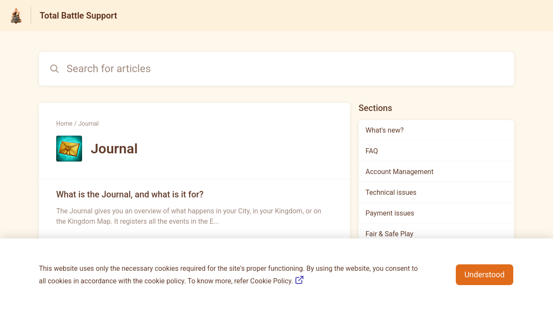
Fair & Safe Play (389, 234)
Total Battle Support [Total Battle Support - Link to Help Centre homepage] (78, 15)
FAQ (371, 151)
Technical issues (390, 192)
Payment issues (389, 213)
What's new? (384, 130)
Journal (88, 123)
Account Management (399, 172)
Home (64, 123)
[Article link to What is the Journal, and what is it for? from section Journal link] (194, 207)
